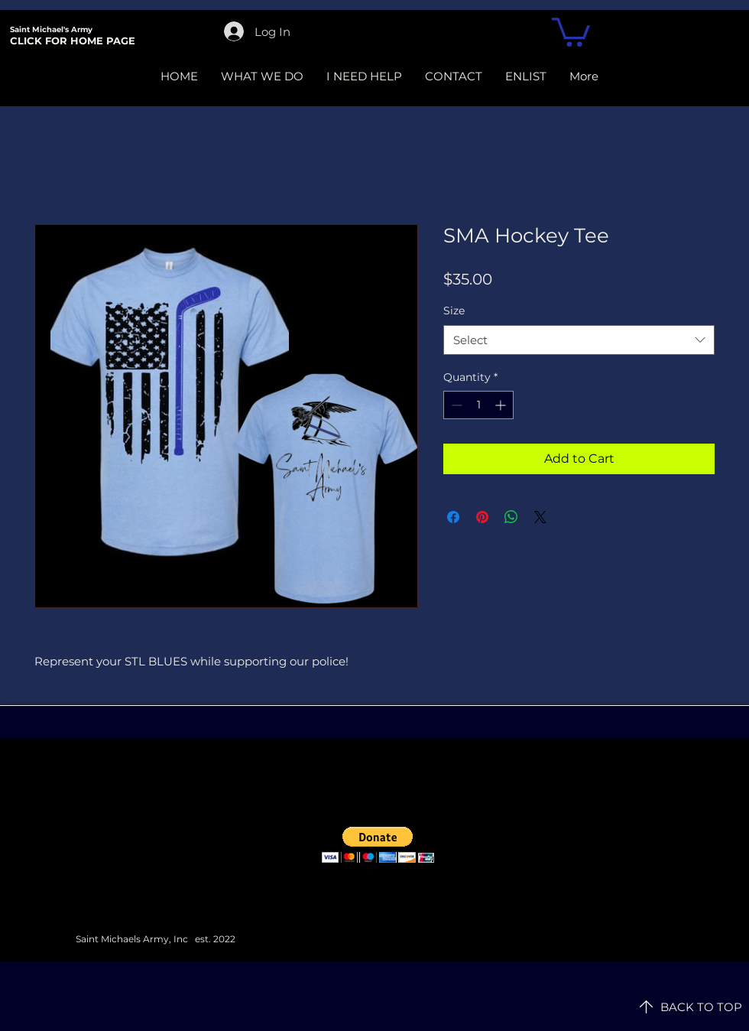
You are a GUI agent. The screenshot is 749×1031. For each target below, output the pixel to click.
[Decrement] (455, 405)
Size (454, 310)
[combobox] (579, 340)
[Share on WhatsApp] (511, 517)
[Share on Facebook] (453, 517)
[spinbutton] (478, 405)
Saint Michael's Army (51, 29)
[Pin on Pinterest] (482, 517)
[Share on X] (540, 517)
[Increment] (501, 405)
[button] (571, 31)
